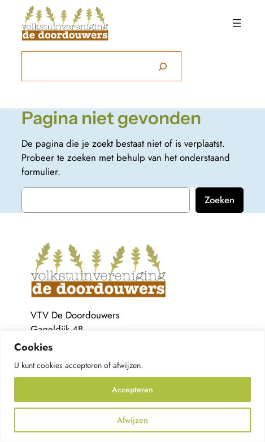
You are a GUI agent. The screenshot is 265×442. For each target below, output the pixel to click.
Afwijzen (132, 420)
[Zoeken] (163, 66)
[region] (132, 386)
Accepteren (132, 389)
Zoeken (219, 200)
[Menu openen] (237, 23)
